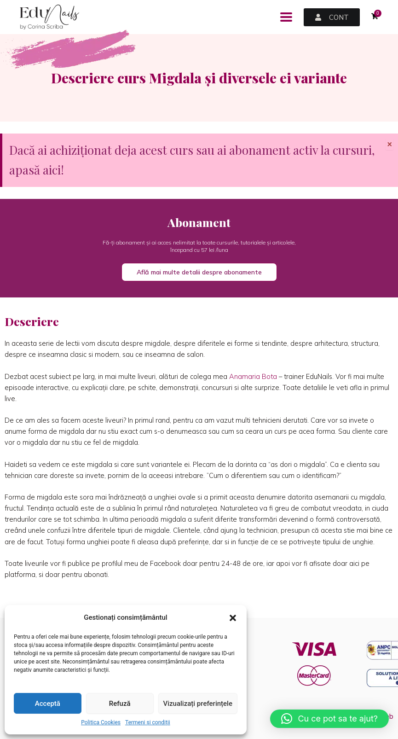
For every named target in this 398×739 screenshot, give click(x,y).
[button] (232, 618)
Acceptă (47, 703)
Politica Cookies (101, 722)
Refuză (120, 703)
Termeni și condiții (147, 722)
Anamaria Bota (253, 376)
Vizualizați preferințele (197, 703)
